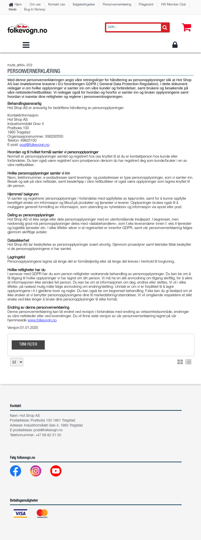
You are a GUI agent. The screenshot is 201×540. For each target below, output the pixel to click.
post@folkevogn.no (48, 430)
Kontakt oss (56, 4)
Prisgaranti (146, 4)
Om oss (35, 4)
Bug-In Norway (34, 9)
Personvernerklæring (117, 4)
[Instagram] (39, 472)
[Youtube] (59, 472)
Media (12, 9)
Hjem (18, 4)
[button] (185, 22)
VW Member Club (173, 4)
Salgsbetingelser (84, 4)
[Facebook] (19, 472)
